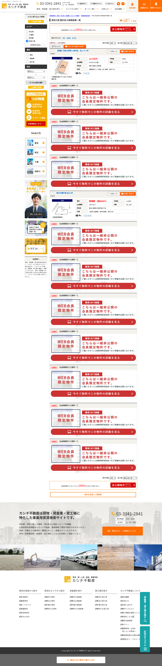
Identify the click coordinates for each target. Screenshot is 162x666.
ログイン (111, 3)
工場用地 (24, 597)
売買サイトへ (96, 3)
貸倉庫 (69, 38)
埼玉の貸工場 (102, 601)
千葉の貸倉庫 (77, 605)
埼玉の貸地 (50, 601)
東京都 (30, 38)
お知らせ (105, 9)
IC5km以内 (25, 616)
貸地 (63, 38)
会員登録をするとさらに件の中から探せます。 (98, 485)
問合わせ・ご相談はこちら (124, 530)
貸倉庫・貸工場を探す (157, 607)
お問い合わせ (127, 605)
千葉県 (30, 35)
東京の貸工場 (102, 597)
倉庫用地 (24, 601)
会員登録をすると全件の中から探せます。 (98, 29)
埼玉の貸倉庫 (77, 601)
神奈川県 (30, 41)
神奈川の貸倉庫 (77, 609)
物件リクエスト (156, 8)
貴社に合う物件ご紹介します (81, 660)
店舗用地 (24, 609)
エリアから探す (72, 9)
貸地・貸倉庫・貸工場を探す (48, 9)
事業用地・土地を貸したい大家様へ (129, 629)
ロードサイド (26, 605)
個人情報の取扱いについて (132, 612)
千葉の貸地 (50, 605)
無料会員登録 (127, 620)
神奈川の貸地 (51, 609)
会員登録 (132, 8)
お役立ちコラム (157, 638)
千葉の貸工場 (102, 605)
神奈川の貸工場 (103, 609)
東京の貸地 (50, 597)
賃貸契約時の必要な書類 (131, 635)
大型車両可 (25, 612)
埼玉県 (30, 31)
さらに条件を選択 (36, 82)
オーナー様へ (90, 9)
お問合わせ (144, 8)
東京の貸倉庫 (77, 597)
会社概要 (118, 9)
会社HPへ (83, 3)
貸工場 (74, 38)
